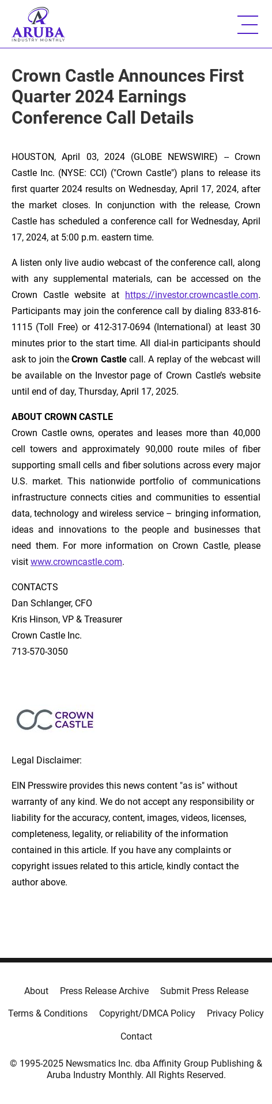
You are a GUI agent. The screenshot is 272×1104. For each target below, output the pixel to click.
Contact (136, 1036)
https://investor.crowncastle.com (191, 294)
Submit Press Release (204, 990)
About (36, 990)
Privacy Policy (235, 1013)
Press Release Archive (104, 990)
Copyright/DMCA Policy (147, 1013)
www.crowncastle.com (76, 561)
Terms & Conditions (48, 1013)
